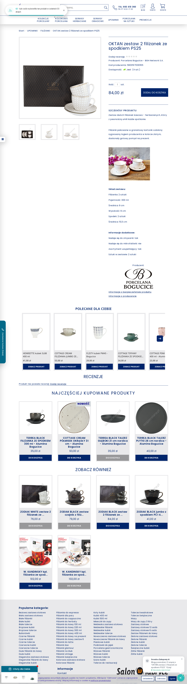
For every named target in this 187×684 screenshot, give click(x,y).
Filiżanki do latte (65, 642)
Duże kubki (24, 654)
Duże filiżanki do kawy (30, 651)
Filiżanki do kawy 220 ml (69, 627)
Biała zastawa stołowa (31, 615)
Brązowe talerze (27, 630)
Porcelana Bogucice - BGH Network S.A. (142, 60)
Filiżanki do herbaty (66, 621)
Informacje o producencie (123, 296)
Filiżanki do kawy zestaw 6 (70, 639)
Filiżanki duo (62, 645)
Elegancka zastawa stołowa (34, 657)
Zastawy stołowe (140, 624)
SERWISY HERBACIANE (79, 20)
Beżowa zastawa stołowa (32, 612)
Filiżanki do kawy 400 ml (69, 633)
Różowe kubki (101, 654)
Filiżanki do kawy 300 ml (69, 630)
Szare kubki (100, 659)
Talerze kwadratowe (142, 612)
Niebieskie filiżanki (103, 627)
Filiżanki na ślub (64, 651)
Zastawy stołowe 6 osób (144, 630)
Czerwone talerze (28, 648)
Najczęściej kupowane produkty (93, 393)
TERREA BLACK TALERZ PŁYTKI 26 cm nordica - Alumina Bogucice (151, 441)
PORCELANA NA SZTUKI (129, 20)
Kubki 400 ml (100, 615)
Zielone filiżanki (139, 639)
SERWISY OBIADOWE (98, 20)
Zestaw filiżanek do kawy (144, 633)
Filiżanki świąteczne (66, 657)
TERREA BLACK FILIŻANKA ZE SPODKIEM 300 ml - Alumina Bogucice (36, 442)
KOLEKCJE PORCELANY (43, 20)
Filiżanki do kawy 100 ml (68, 624)
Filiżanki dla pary (65, 615)
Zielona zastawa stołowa (144, 636)
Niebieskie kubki (102, 630)
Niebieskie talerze (103, 633)
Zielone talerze (139, 645)
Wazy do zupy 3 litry (141, 621)
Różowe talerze (102, 657)
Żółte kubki (137, 654)
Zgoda (172, 678)
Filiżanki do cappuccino (68, 618)
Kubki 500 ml (100, 618)
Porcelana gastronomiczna (108, 648)
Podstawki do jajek (103, 645)
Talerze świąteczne (141, 615)
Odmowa (161, 678)
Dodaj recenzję (58, 383)
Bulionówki (24, 633)
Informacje (65, 669)
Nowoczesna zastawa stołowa (110, 636)
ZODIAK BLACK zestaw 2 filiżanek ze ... (112, 513)
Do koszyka (36, 457)
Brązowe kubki (26, 627)
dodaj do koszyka (154, 92)
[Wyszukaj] (105, 7)
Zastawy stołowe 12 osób (144, 627)
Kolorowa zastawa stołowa (70, 659)
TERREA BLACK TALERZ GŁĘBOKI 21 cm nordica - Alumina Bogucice (113, 441)
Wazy (134, 618)
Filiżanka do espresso (67, 612)
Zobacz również (93, 469)
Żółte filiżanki (138, 651)
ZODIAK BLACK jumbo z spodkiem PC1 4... (151, 513)
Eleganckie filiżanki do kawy (33, 659)
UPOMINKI (113, 19)
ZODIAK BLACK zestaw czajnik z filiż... (74, 513)
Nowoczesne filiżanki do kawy (109, 639)
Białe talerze (25, 624)
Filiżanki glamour (65, 648)
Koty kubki (99, 612)
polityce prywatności (101, 680)
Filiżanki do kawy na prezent (71, 636)
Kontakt (62, 673)
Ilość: (111, 84)
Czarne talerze (27, 642)
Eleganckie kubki (28, 662)
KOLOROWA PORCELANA (61, 20)
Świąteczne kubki (140, 648)
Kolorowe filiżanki (65, 662)
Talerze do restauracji (105, 662)
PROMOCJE (145, 19)
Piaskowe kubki (102, 642)
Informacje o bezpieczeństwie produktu (130, 292)
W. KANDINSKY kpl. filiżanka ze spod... (35, 573)
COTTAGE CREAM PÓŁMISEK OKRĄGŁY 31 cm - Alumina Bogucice (74, 442)
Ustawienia (148, 678)
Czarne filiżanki (27, 636)
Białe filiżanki (25, 618)
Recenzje (93, 376)
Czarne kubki (26, 639)
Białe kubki (24, 621)
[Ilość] (117, 85)
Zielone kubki (138, 642)
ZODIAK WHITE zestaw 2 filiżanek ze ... (35, 513)
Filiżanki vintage (64, 654)
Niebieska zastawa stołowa (108, 624)
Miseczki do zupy (102, 621)
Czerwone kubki (27, 645)
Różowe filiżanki (102, 651)
